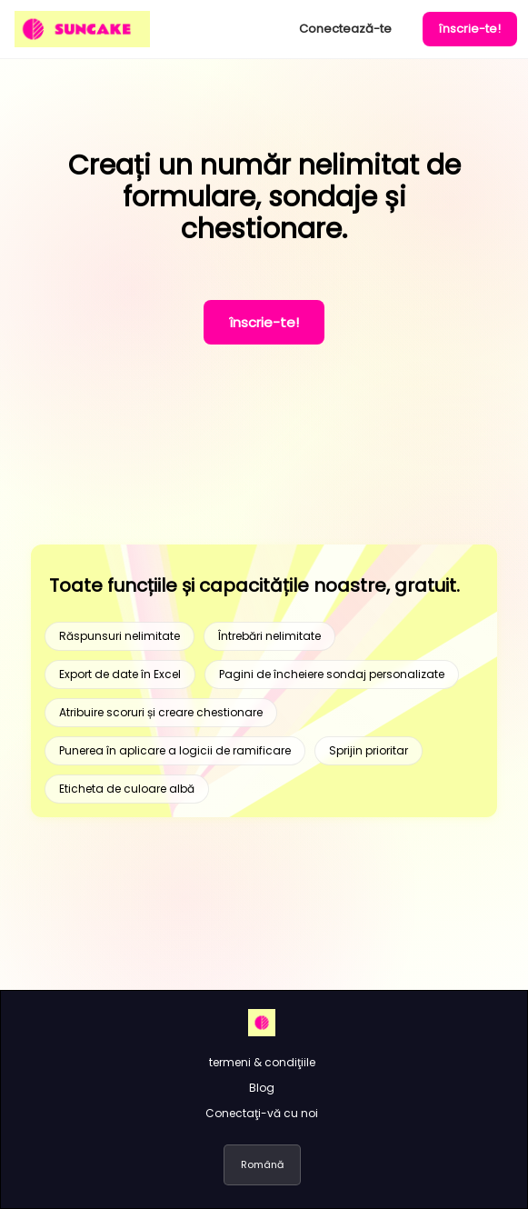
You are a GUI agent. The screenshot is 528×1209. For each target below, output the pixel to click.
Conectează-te (345, 28)
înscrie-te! (470, 28)
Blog (261, 1087)
